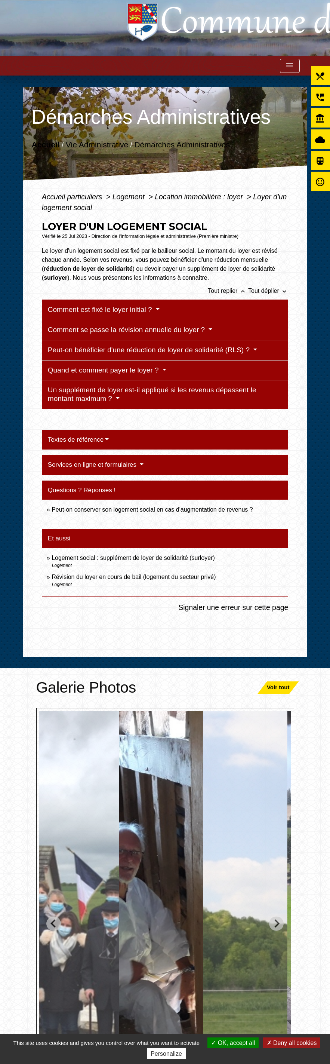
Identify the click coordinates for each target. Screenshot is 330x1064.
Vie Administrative (97, 144)
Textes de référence (76, 439)
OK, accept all (233, 1043)
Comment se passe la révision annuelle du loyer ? (127, 330)
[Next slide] (276, 923)
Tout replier (228, 291)
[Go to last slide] (53, 923)
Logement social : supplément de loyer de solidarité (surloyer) (133, 558)
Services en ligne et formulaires (93, 464)
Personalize (166, 1054)
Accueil (45, 144)
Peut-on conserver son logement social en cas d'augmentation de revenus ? (152, 509)
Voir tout (278, 687)
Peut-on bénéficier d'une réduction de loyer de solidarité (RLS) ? (150, 350)
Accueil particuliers (73, 197)
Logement (129, 197)
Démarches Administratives (182, 144)
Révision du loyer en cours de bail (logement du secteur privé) (134, 577)
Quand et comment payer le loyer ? (104, 370)
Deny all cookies (292, 1043)
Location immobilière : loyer (200, 197)
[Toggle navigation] (289, 66)
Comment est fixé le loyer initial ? (101, 309)
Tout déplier (268, 291)
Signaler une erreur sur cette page (233, 607)
